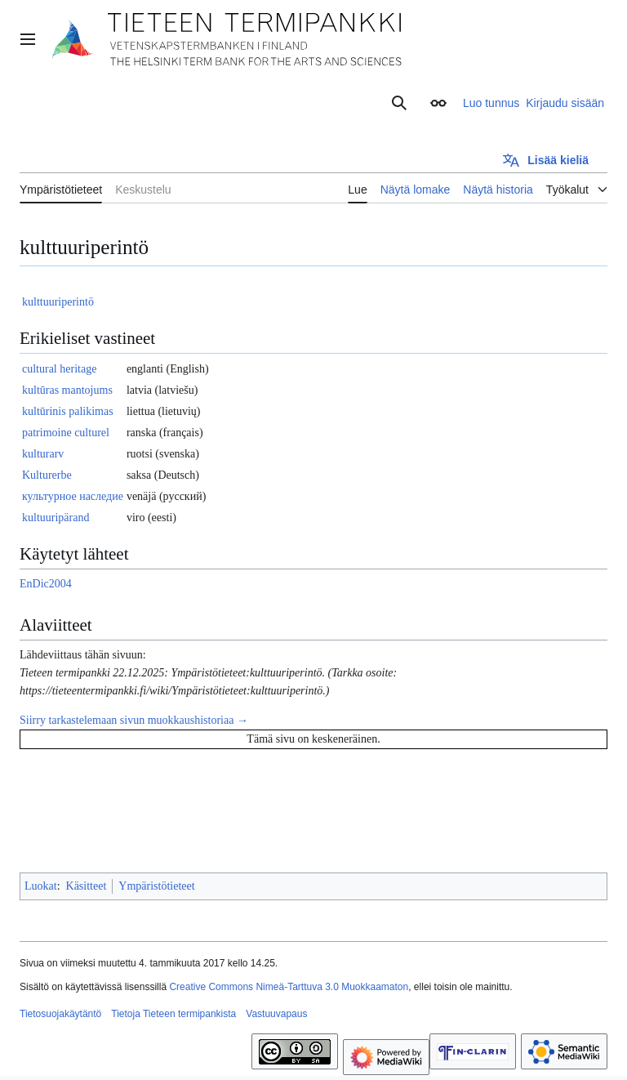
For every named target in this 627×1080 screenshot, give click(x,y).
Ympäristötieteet (156, 886)
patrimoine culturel (65, 432)
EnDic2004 (46, 584)
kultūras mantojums (67, 390)
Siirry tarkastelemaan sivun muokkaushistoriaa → (134, 720)
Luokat (40, 886)
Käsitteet (86, 886)
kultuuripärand (55, 517)
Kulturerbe (47, 475)
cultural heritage (59, 369)
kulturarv (43, 454)
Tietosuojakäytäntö (60, 1014)
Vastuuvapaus (276, 1014)
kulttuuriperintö (58, 302)
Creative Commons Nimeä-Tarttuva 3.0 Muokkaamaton (288, 987)
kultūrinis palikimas (67, 411)
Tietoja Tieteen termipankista (173, 1014)
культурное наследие (72, 496)
